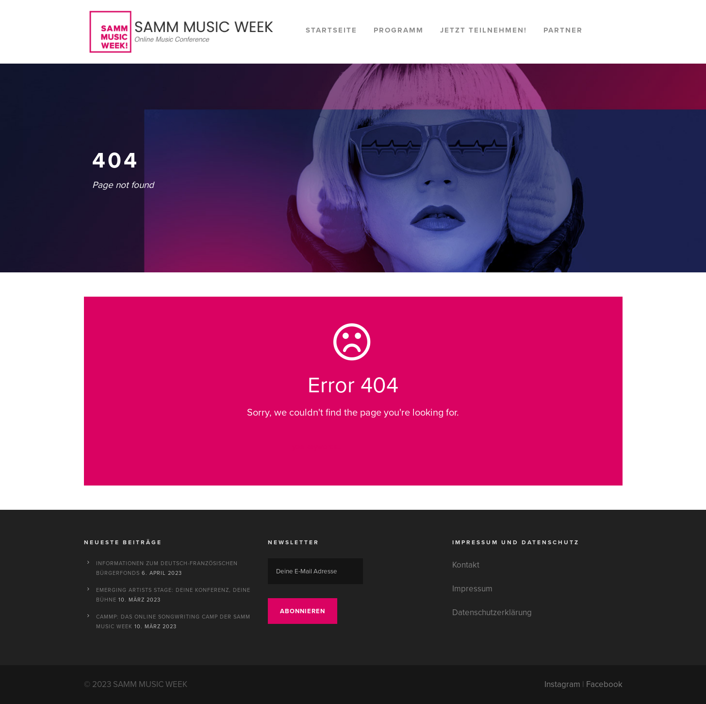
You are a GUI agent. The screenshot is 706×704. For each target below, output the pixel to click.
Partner (563, 30)
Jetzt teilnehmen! (483, 30)
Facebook (604, 684)
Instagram (562, 684)
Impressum (472, 589)
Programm (399, 30)
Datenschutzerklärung (492, 612)
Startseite (331, 30)
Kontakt (465, 565)
